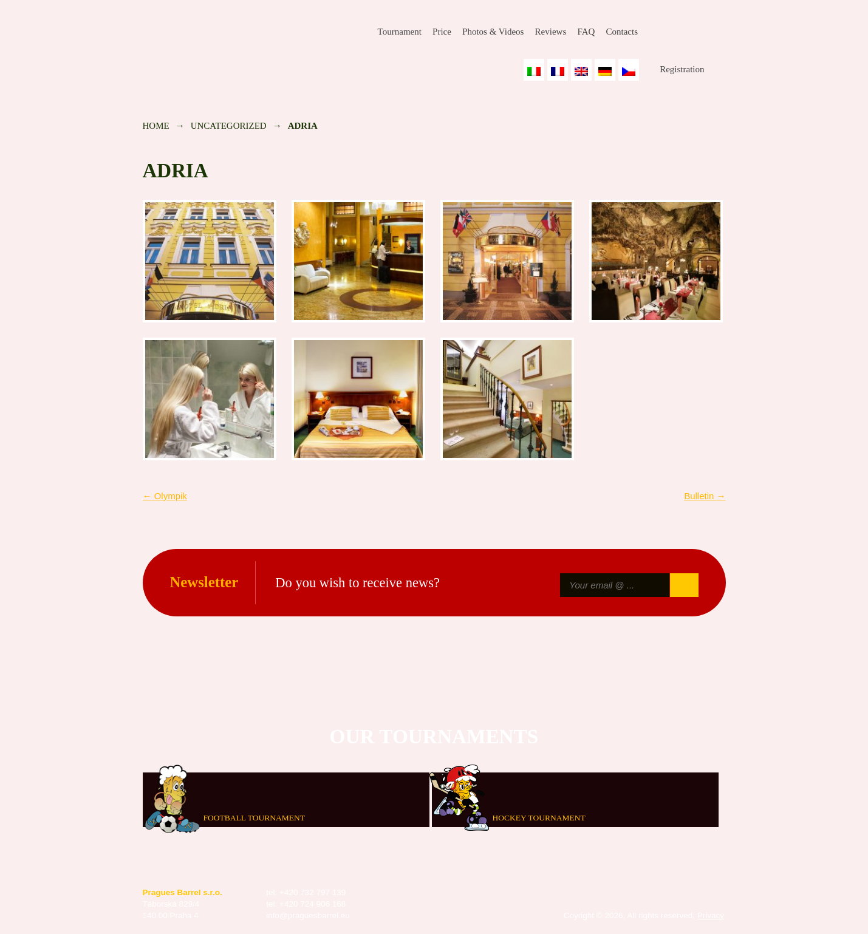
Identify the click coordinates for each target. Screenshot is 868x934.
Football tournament (254, 817)
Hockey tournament (539, 817)
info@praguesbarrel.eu (308, 915)
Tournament (400, 31)
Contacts (622, 31)
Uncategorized (229, 126)
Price (441, 31)
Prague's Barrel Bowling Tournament (228, 40)
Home (156, 126)
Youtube (717, 32)
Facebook (658, 32)
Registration (682, 69)
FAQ (586, 31)
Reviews (551, 31)
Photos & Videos (493, 31)
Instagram (687, 32)
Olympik (165, 496)
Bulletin (704, 496)
